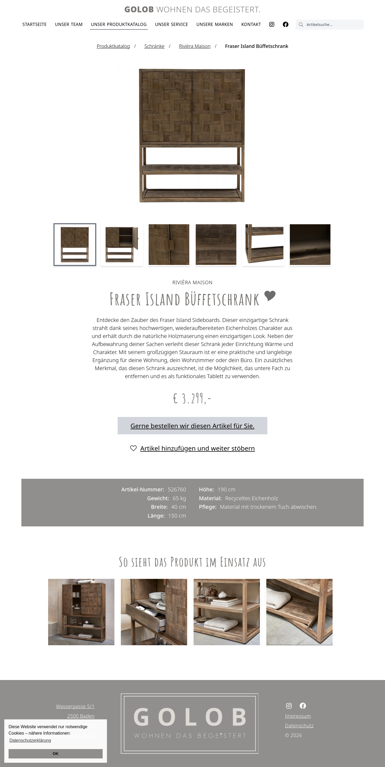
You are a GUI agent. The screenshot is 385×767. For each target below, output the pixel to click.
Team (69, 24)
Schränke (154, 46)
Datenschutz (299, 725)
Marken (215, 24)
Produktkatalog (119, 24)
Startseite (34, 24)
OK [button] (56, 753)
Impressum (298, 716)
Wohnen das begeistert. (192, 9)
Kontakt (251, 24)
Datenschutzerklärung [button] (30, 740)
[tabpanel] (82, 611)
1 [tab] (192, 657)
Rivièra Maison (195, 46)
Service (171, 24)
